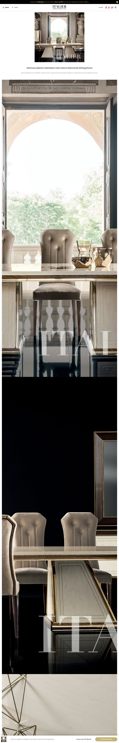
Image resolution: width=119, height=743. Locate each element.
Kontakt (101, 7)
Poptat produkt (106, 739)
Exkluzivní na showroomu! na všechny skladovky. (54, 2)
